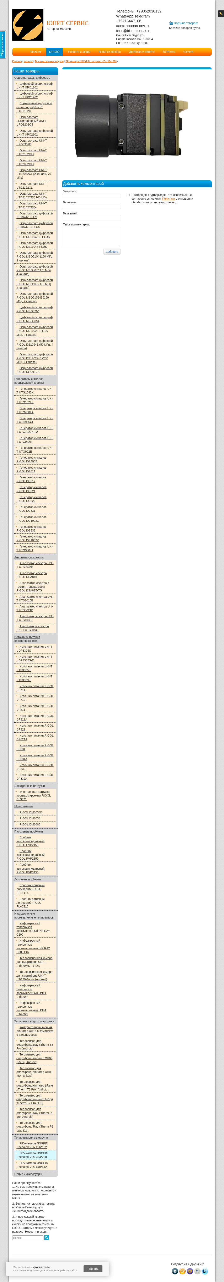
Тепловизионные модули (31, 1137)
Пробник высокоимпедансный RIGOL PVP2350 (30, 854)
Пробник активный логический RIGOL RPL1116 (30, 889)
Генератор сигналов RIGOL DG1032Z (31, 538)
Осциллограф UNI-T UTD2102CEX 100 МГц (31, 195)
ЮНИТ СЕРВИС (68, 23)
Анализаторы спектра (29, 557)
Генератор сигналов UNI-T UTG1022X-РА (34, 429)
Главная (35, 52)
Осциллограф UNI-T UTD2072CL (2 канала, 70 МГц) (33, 173)
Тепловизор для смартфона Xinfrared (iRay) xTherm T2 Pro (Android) (34, 1085)
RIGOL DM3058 (30, 818)
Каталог (54, 52)
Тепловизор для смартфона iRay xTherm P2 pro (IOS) (34, 1126)
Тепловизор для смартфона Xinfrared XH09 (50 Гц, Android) (34, 1058)
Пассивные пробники (28, 831)
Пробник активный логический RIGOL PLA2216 (30, 902)
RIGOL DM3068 (30, 824)
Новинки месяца (110, 52)
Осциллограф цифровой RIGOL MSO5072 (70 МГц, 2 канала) (34, 283)
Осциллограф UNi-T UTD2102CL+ (31, 152)
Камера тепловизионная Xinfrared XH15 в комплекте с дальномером (35, 1031)
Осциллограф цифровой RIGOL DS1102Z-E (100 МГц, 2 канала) (34, 330)
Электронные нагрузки (29, 786)
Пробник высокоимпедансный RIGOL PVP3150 (30, 868)
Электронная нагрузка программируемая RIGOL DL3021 (33, 795)
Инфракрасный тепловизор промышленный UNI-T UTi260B (31, 1008)
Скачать (188, 52)
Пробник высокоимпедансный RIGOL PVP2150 (30, 841)
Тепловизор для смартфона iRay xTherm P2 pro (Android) (34, 1112)
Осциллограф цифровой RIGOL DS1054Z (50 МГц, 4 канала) (34, 344)
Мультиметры (23, 806)
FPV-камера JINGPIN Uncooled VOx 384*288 (32, 1155)
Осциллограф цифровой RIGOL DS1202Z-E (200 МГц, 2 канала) (34, 358)
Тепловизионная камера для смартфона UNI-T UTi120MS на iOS (34, 961)
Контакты (168, 52)
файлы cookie (41, 1267)
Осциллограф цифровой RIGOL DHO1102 (34, 369)
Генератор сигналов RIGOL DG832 (31, 528)
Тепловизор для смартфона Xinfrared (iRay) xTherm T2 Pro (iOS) (34, 1099)
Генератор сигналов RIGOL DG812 (31, 479)
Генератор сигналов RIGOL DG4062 (31, 459)
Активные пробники (27, 879)
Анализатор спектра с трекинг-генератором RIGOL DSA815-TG (32, 586)
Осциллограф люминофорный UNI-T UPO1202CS (31, 120)
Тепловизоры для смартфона (34, 1021)
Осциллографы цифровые (32, 77)
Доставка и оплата (141, 52)
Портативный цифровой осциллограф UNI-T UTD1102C (34, 107)
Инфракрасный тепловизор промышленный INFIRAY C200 (33, 929)
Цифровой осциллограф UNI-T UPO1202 (34, 95)
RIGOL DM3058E (31, 812)
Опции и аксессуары (28, 1174)
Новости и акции (79, 52)
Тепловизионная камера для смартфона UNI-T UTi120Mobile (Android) (34, 975)
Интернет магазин (59, 28)
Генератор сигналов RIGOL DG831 (31, 508)
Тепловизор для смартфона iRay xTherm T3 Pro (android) (34, 1044)
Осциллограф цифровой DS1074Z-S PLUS (34, 225)
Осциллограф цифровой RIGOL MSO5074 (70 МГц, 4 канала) (34, 270)
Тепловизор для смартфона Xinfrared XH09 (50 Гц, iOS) (34, 1072)
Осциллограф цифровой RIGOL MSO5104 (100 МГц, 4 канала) (34, 256)
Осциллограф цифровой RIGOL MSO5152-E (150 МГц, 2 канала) (34, 297)
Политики (168, 198)
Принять (93, 1268)
